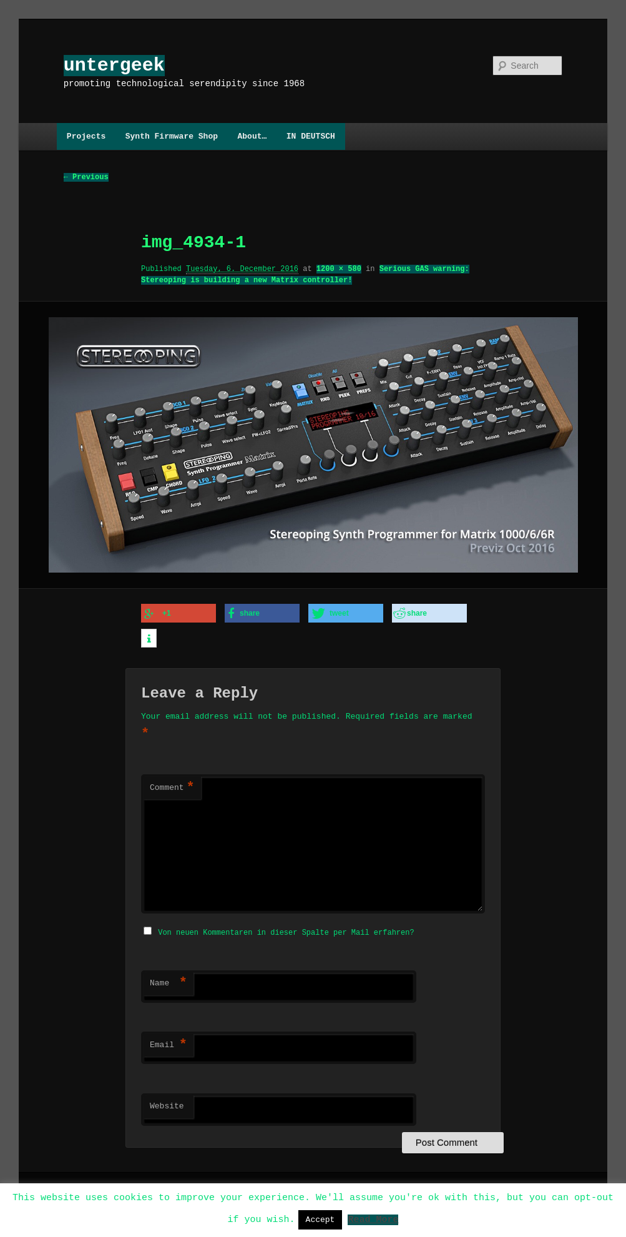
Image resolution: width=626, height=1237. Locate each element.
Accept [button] (320, 1219)
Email (168, 1041)
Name (168, 979)
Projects (86, 136)
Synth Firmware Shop (171, 136)
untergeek (114, 65)
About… (252, 136)
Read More (373, 1219)
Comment (172, 785)
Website (167, 1102)
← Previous (86, 177)
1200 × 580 (338, 269)
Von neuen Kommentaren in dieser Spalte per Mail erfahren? (286, 929)
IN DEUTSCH (310, 136)
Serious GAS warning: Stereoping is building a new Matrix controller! (305, 275)
